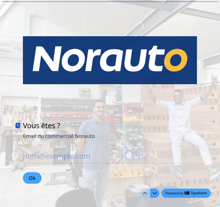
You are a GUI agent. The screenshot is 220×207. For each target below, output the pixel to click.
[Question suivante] (154, 193)
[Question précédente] (145, 193)
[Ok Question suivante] (32, 178)
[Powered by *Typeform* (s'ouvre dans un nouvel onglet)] (186, 193)
